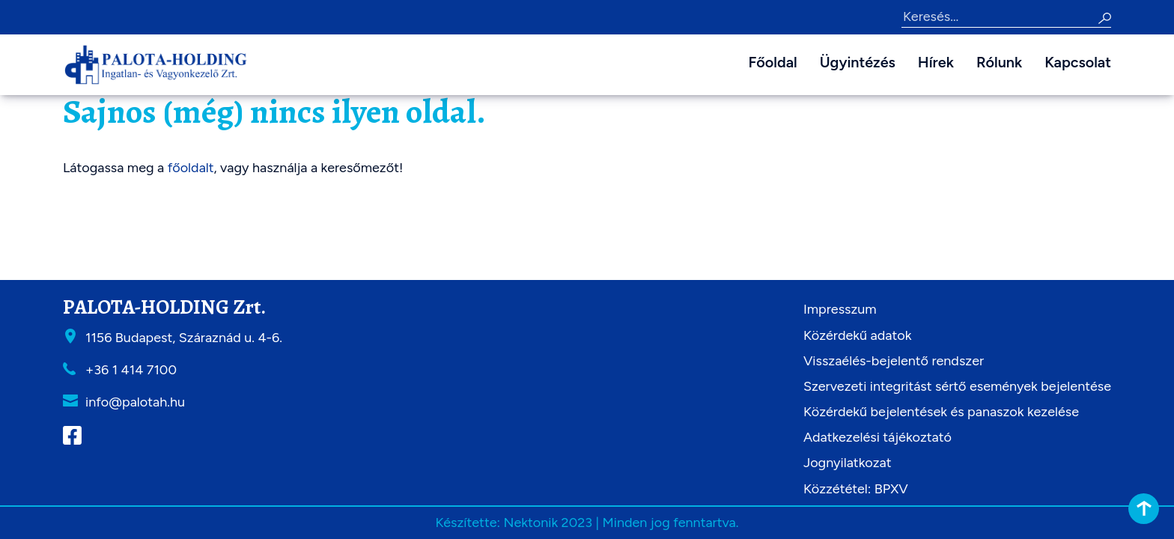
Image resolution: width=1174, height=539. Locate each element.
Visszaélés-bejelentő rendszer (893, 361)
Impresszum (840, 309)
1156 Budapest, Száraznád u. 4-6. (183, 337)
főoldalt (191, 167)
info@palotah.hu (135, 402)
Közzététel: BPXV (855, 489)
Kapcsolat (1077, 62)
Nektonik (530, 522)
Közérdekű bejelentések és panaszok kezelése (941, 412)
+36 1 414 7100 (131, 370)
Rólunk (999, 62)
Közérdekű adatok (857, 335)
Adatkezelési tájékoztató (877, 437)
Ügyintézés (857, 62)
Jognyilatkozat (847, 462)
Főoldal (773, 62)
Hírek (936, 62)
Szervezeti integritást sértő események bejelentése (957, 386)
